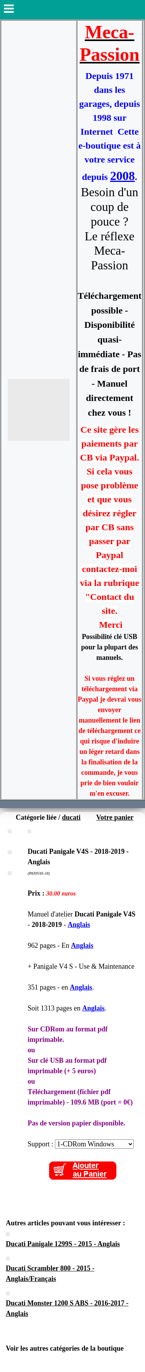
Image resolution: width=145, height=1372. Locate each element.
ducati (71, 817)
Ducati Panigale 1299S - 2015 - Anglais (63, 1244)
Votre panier (115, 817)
